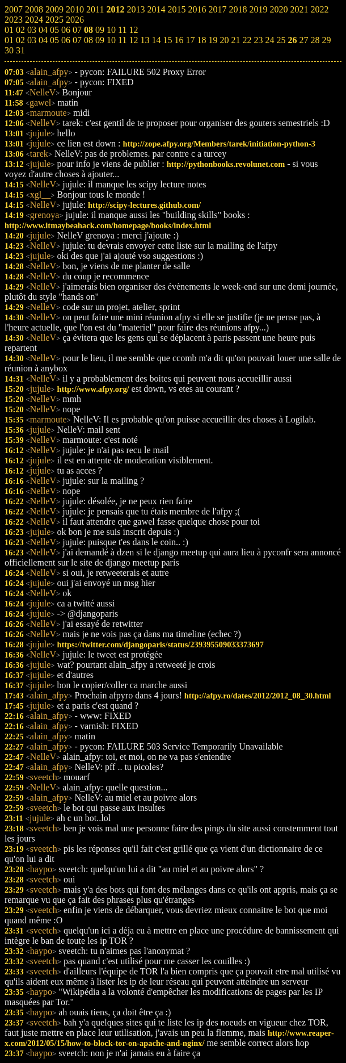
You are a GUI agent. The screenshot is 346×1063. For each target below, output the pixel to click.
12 (133, 40)
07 (77, 40)
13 (144, 40)
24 (269, 40)
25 (280, 40)
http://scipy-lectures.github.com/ (144, 205)
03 (31, 40)
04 (43, 40)
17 (190, 40)
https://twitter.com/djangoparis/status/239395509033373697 (160, 644)
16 (178, 40)
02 (20, 40)
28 (314, 40)
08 (88, 40)
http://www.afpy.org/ (93, 389)
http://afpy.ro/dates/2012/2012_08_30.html (257, 695)
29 (326, 40)
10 (111, 40)
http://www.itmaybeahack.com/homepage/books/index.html (108, 225)
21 (235, 40)
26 (292, 40)
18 (201, 40)
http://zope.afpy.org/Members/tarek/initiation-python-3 (219, 143)
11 (122, 40)
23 (258, 40)
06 (65, 40)
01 (9, 40)
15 (167, 40)
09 (99, 40)
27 (303, 40)
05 (54, 40)
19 (212, 40)
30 (9, 50)
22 (246, 40)
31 (20, 50)
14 (156, 40)
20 (224, 40)
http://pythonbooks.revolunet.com (226, 164)
